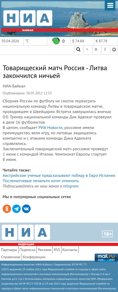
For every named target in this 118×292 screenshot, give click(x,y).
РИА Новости (51, 127)
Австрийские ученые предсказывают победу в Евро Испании (59, 175)
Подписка (27, 249)
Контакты (70, 249)
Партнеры (9, 249)
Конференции (34, 257)
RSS (57, 249)
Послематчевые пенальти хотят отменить (41, 180)
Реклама (45, 249)
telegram (70, 186)
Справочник (10, 257)
